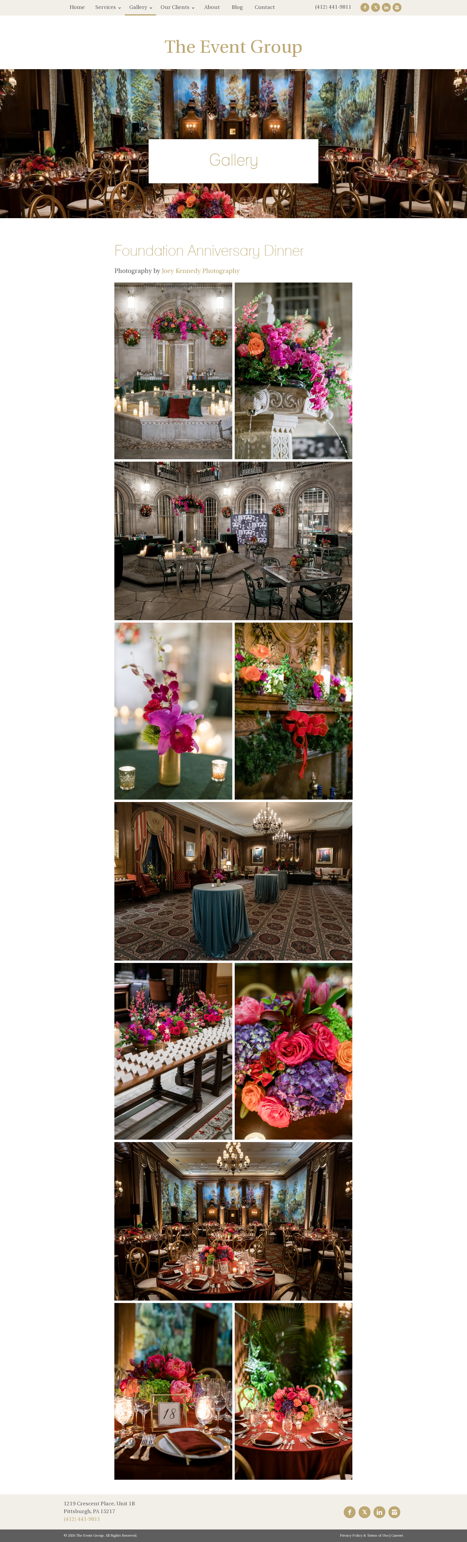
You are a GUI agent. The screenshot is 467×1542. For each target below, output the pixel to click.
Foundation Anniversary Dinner (209, 250)
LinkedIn (386, 7)
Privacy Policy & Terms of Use (364, 1536)
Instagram (397, 7)
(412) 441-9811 (333, 7)
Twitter (375, 7)
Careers (397, 1536)
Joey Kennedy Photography (201, 271)
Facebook (364, 7)
